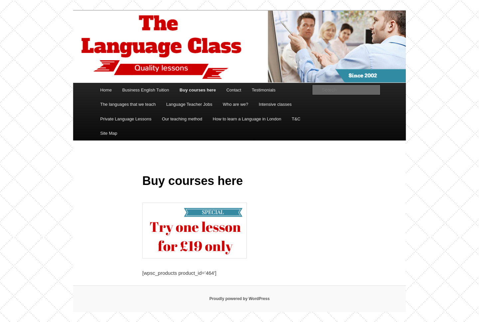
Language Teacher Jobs (189, 104)
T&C (296, 118)
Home (106, 89)
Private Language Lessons (125, 118)
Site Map (108, 133)
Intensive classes (275, 104)
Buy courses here (198, 89)
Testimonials (264, 89)
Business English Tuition (145, 89)
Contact (233, 89)
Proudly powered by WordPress (239, 298)
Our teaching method (182, 118)
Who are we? (235, 104)
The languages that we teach (128, 104)
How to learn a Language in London (247, 118)
